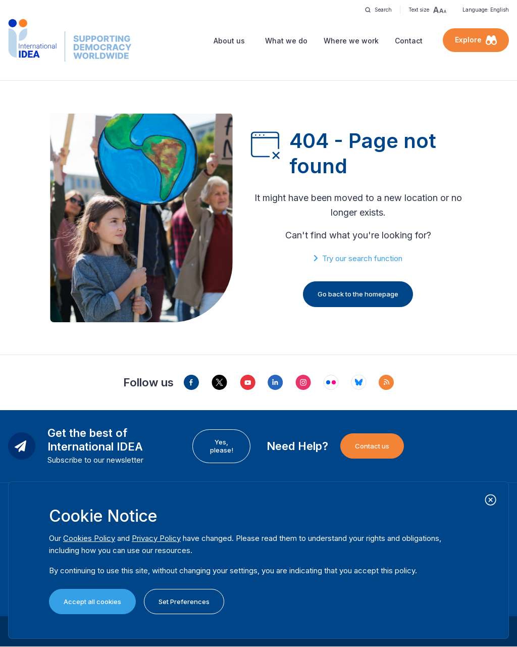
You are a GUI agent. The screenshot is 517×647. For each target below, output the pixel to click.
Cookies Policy (89, 538)
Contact (409, 40)
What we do (286, 40)
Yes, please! (221, 446)
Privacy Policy (156, 538)
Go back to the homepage (358, 294)
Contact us (372, 446)
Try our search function (362, 258)
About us (229, 40)
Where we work (351, 40)
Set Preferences (184, 602)
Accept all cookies (92, 602)
